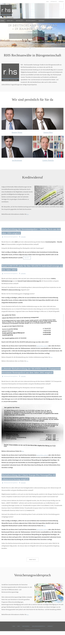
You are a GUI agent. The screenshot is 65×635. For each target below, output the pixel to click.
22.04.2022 (25, 273)
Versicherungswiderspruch (38, 630)
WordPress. (38, 633)
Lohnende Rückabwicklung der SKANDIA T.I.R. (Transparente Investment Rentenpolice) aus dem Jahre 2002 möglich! (31, 372)
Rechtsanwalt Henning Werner (11, 237)
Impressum (61, 1)
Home (47, 1)
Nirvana (33, 633)
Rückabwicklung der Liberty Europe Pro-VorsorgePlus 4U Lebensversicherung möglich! (32, 480)
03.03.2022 (25, 486)
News (18, 630)
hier (28, 214)
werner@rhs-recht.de (43, 346)
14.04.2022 (25, 380)
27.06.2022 (25, 237)
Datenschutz (54, 1)
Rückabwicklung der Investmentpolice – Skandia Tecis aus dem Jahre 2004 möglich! (30, 231)
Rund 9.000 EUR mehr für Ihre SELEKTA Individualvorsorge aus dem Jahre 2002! (29, 267)
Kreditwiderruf (26, 630)
